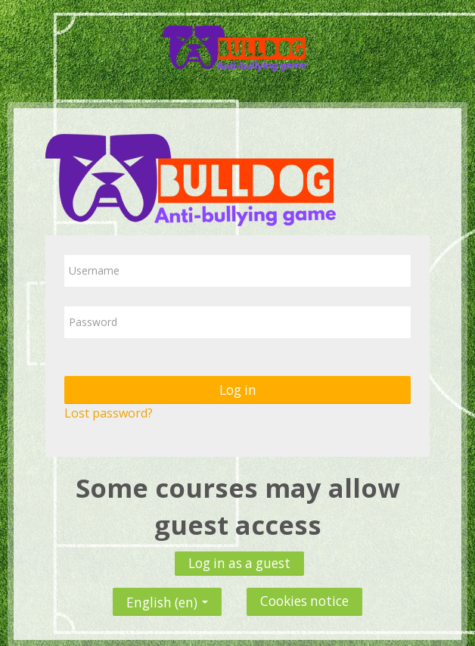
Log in (237, 390)
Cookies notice (304, 601)
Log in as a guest (239, 563)
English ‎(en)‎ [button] (167, 599)
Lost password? (108, 413)
